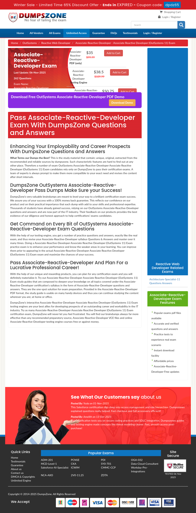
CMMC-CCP (108, 467)
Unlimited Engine (21, 480)
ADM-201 (47, 459)
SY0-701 (106, 463)
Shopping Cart (172, 12)
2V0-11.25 (77, 475)
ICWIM (75, 467)
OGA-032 (136, 459)
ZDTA (104, 475)
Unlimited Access (76, 33)
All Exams (54, 33)
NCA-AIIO (47, 475)
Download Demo (122, 102)
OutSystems (30, 42)
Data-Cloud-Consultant (144, 463)
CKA (73, 463)
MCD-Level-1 (49, 463)
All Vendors (36, 33)
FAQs (114, 33)
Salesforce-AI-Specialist (55, 467)
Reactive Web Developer (55, 42)
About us (16, 469)
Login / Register (171, 17)
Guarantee (98, 33)
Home (20, 33)
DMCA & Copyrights (23, 476)
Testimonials (130, 33)
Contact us (17, 472)
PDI (103, 459)
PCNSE (75, 459)
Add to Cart (113, 53)
